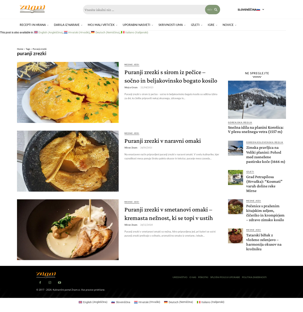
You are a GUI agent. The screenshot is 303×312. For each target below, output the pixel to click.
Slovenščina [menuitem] (123, 302)
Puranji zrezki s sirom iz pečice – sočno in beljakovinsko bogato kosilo (172, 80)
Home (20, 48)
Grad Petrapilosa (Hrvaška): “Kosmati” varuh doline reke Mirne (264, 188)
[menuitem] (48, 32)
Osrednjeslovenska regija (264, 142)
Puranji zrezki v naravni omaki (172, 140)
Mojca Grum (131, 95)
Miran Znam (130, 147)
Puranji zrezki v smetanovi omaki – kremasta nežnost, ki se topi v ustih (170, 217)
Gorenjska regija (240, 122)
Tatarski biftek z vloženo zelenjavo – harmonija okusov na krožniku (264, 246)
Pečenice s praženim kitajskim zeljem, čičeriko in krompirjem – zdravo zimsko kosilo (265, 217)
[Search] (212, 9)
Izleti (250, 176)
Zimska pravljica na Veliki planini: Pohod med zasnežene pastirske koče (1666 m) (264, 156)
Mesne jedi (131, 64)
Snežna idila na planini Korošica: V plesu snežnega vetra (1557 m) (255, 129)
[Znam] (32, 9)
